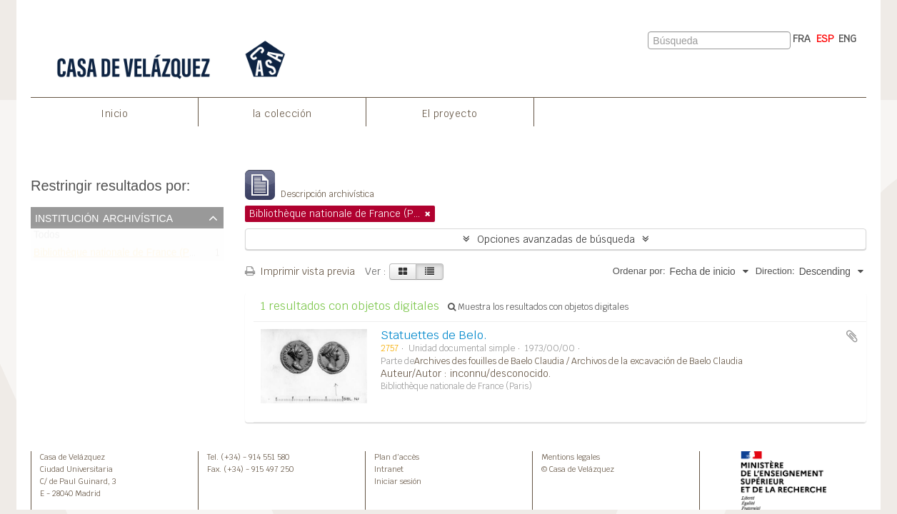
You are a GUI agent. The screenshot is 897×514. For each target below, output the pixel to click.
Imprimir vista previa (300, 271)
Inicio (114, 113)
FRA (802, 38)
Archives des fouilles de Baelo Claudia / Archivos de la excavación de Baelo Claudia (578, 361)
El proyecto (450, 113)
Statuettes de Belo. (434, 335)
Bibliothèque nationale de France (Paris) (121, 255)
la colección (282, 113)
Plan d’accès (396, 457)
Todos (47, 238)
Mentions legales (570, 457)
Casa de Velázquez (72, 457)
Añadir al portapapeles (852, 336)
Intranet (389, 469)
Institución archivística (104, 217)
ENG (847, 38)
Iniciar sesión (397, 481)
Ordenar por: (639, 271)
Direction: (775, 271)
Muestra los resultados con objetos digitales (538, 307)
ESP (825, 38)
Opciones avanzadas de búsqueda (556, 239)
